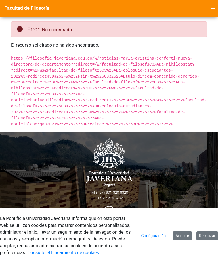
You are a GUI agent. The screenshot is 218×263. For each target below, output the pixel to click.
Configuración (153, 235)
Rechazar (207, 235)
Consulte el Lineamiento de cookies (63, 252)
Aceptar (182, 235)
